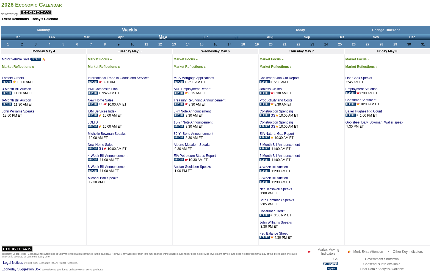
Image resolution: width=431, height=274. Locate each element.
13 (174, 44)
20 (270, 44)
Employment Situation (362, 91)
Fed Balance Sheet (273, 235)
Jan (18, 37)
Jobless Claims (270, 91)
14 (188, 44)
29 (395, 44)
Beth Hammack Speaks (276, 200)
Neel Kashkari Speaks (275, 189)
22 (298, 44)
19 (257, 44)
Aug (270, 37)
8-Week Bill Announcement (107, 169)
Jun (205, 37)
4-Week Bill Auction (273, 169)
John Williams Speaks (18, 111)
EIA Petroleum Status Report (195, 158)
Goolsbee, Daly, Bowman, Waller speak (374, 122)
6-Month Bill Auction (16, 102)
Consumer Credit (271, 213)
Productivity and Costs (275, 102)
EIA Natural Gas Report (276, 135)
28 (381, 44)
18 (243, 44)
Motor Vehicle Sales (23, 59)
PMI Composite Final (103, 91)
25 (340, 44)
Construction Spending (276, 113)
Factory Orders (13, 80)
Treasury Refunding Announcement (199, 102)
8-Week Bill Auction (273, 180)
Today (300, 30)
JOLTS (95, 124)
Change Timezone (386, 30)
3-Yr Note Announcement (192, 113)
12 (160, 44)
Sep (307, 37)
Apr (121, 37)
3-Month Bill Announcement (279, 147)
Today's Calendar (44, 19)
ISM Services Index (102, 113)
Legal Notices (13, 263)
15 (201, 44)
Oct (341, 37)
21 (284, 44)
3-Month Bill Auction (16, 91)
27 (367, 44)
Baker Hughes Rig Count (364, 113)
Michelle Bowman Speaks (106, 134)
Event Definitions (15, 19)
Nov (376, 37)
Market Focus (100, 59)
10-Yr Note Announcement (193, 124)
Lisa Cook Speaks (359, 78)
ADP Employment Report (192, 91)
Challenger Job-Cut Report (279, 80)
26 (353, 44)
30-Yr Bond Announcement (193, 135)
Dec (412, 37)
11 (146, 44)
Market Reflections (18, 67)
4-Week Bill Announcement (107, 158)
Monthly (43, 30)
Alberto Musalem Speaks (192, 145)
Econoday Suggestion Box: (21, 269)
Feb (52, 37)
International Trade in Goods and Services (118, 80)
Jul (237, 37)
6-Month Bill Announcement (279, 158)
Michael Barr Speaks (103, 178)
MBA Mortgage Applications (194, 80)
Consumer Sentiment (361, 102)
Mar (86, 37)
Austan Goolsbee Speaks (192, 167)
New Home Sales (100, 102)
